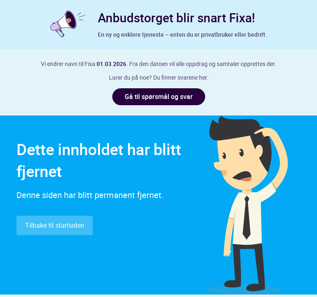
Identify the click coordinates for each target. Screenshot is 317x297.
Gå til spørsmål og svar (159, 96)
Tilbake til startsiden (54, 225)
